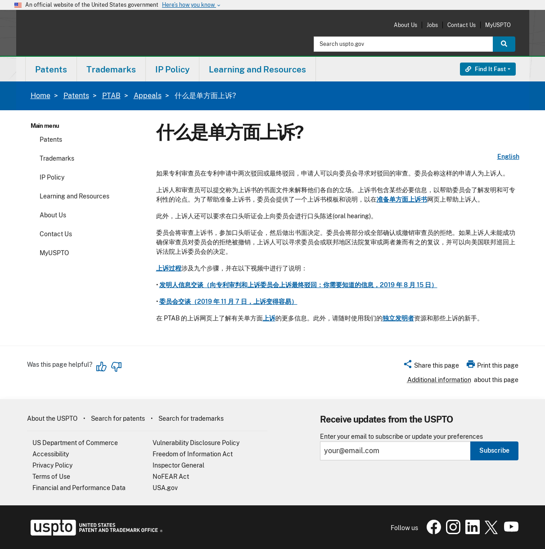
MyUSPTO (498, 25)
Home (40, 95)
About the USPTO (52, 418)
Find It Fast (485, 69)
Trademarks (57, 158)
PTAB (111, 95)
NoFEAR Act (171, 476)
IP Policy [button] (172, 69)
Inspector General (178, 465)
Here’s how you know (191, 5)
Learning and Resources (74, 196)
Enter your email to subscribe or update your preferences (401, 436)
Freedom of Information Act (193, 454)
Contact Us (461, 25)
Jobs (432, 25)
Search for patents (118, 418)
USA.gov (165, 487)
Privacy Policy (52, 465)
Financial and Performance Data (79, 487)
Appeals (148, 95)
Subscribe (494, 450)
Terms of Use (51, 476)
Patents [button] (51, 69)
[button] (431, 366)
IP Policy (52, 177)
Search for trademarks (191, 418)
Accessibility (50, 454)
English (508, 156)
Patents (76, 95)
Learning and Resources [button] (257, 69)
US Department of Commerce (75, 442)
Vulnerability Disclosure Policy (196, 442)
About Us (405, 25)
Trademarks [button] (111, 69)
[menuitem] (51, 69)
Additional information (439, 379)
